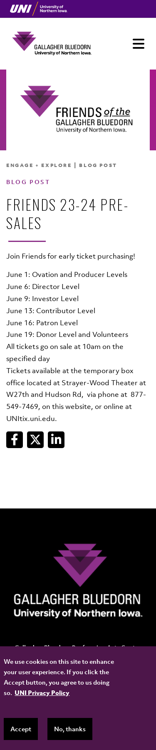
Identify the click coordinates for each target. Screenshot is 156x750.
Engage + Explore (39, 165)
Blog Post (98, 165)
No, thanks (70, 729)
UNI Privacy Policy (42, 692)
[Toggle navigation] (138, 43)
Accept (20, 729)
